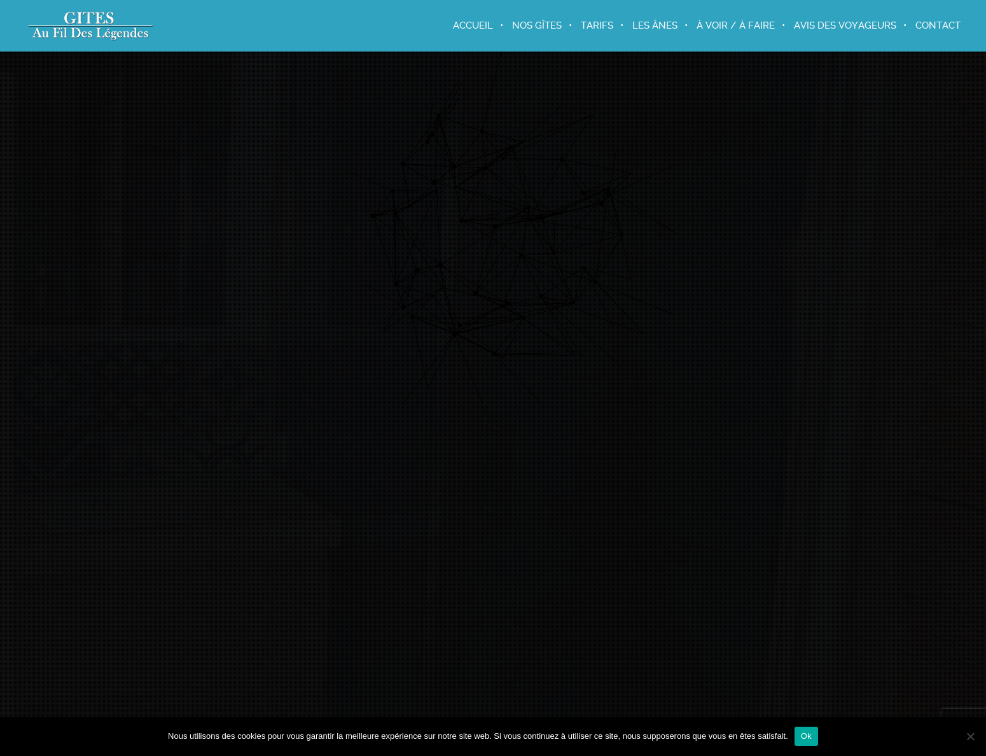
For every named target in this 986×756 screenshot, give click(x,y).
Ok (806, 736)
